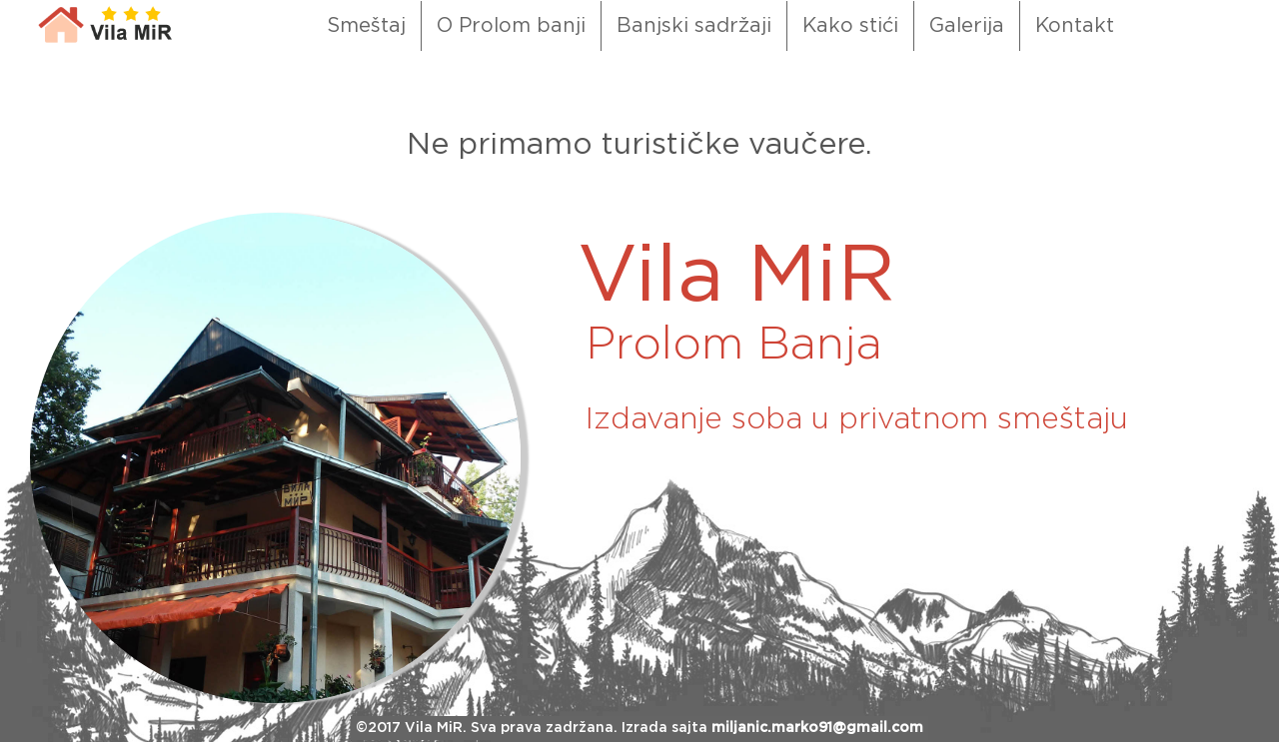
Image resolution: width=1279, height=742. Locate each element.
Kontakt (1074, 26)
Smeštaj (366, 26)
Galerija (966, 26)
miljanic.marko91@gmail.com (817, 728)
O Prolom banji (511, 26)
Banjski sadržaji (694, 26)
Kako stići (850, 26)
